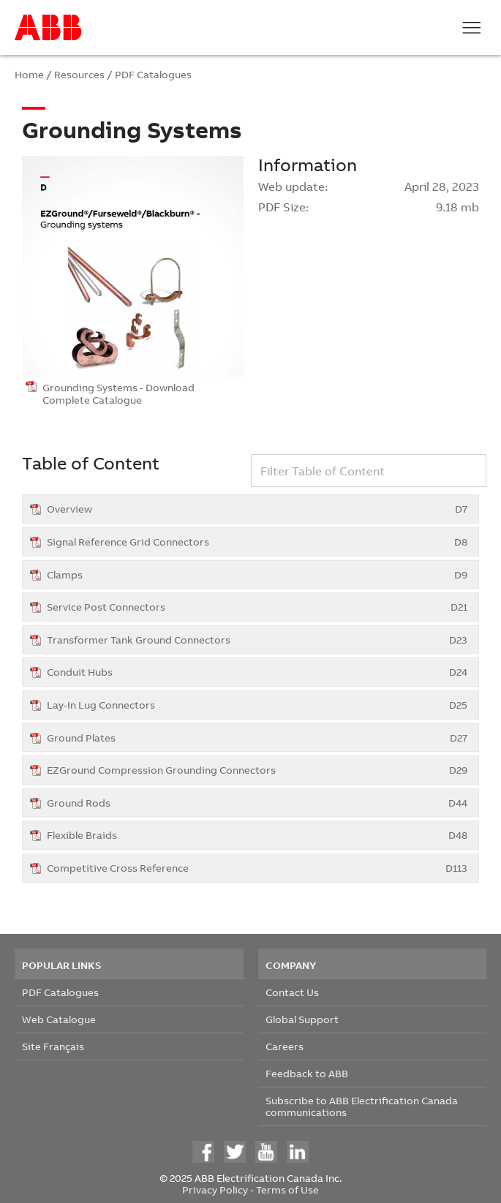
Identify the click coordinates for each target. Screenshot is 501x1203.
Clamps (257, 574)
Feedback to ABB (306, 1073)
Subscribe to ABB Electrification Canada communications (361, 1106)
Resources (79, 74)
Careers (284, 1046)
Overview (257, 509)
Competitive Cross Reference (257, 868)
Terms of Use (287, 1189)
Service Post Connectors (257, 607)
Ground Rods (257, 803)
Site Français (53, 1046)
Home (29, 74)
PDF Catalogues (153, 74)
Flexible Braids (257, 835)
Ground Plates (257, 737)
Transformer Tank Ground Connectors (257, 639)
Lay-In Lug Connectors (257, 705)
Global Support (302, 1019)
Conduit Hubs (257, 672)
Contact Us (292, 992)
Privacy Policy (215, 1189)
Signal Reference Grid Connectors (257, 541)
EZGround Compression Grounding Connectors (257, 770)
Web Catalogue (59, 1019)
